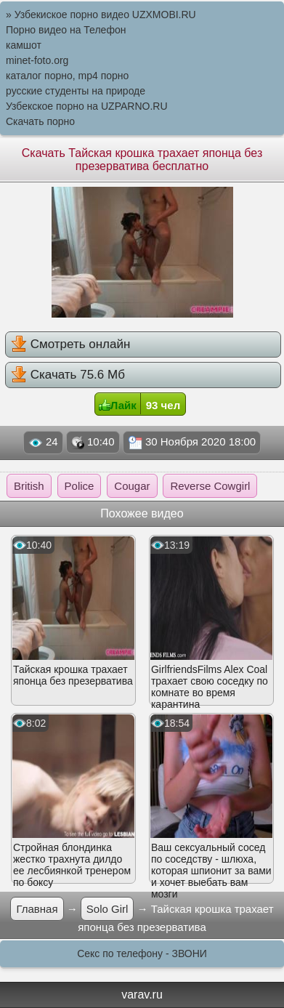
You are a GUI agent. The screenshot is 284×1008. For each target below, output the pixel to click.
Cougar (132, 486)
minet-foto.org (37, 60)
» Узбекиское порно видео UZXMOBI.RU (101, 14)
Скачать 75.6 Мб (68, 374)
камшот (23, 45)
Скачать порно (40, 121)
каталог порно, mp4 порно (67, 75)
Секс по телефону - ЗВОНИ (142, 953)
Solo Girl (107, 909)
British (29, 486)
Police (79, 486)
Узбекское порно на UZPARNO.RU (87, 106)
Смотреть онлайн (70, 344)
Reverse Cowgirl (210, 486)
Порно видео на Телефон (66, 30)
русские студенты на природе (75, 91)
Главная (36, 909)
